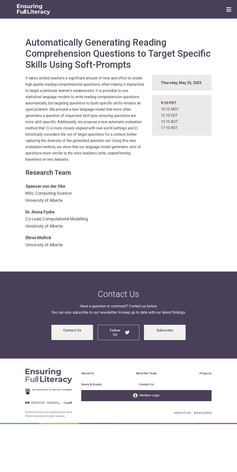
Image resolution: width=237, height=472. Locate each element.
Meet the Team (146, 373)
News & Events (91, 384)
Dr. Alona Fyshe (40, 211)
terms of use (182, 412)
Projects (206, 373)
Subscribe (164, 330)
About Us (87, 373)
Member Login (146, 395)
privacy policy (203, 412)
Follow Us (120, 332)
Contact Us (72, 330)
